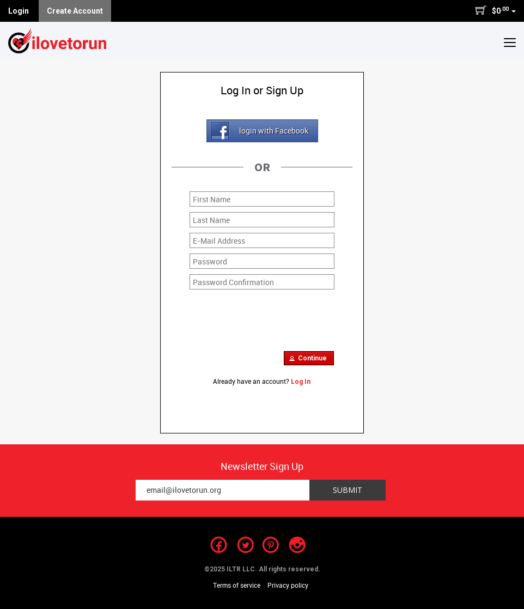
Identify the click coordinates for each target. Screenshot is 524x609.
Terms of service (236, 585)
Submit (347, 490)
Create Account (75, 11)
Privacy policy (287, 585)
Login (18, 11)
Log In (300, 381)
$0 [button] (495, 10)
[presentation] (272, 316)
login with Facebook (273, 130)
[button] (510, 42)
